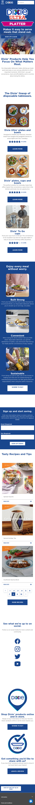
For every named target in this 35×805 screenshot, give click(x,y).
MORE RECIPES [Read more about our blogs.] (17, 587)
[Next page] (26, 579)
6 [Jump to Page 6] (29, 575)
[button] (31, 801)
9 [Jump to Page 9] (17, 579)
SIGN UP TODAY (17, 428)
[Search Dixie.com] (18, 2)
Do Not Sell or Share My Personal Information (12, 801)
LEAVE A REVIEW (17, 750)
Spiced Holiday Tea (10, 523)
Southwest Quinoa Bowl (11, 564)
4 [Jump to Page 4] (21, 575)
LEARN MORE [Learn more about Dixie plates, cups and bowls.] (17, 193)
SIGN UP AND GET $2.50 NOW (11, 767)
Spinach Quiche (9, 481)
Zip (6, 418)
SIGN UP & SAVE (11, 37)
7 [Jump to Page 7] (9, 579)
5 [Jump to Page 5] (25, 575)
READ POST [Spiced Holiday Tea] (17, 527)
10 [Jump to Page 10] (21, 579)
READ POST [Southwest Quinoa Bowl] (17, 569)
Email (6, 409)
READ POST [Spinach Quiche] (17, 486)
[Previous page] (5, 575)
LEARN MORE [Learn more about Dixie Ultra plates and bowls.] (17, 146)
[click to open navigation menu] (3, 2)
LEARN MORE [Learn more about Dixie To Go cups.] (17, 241)
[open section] (32, 775)
